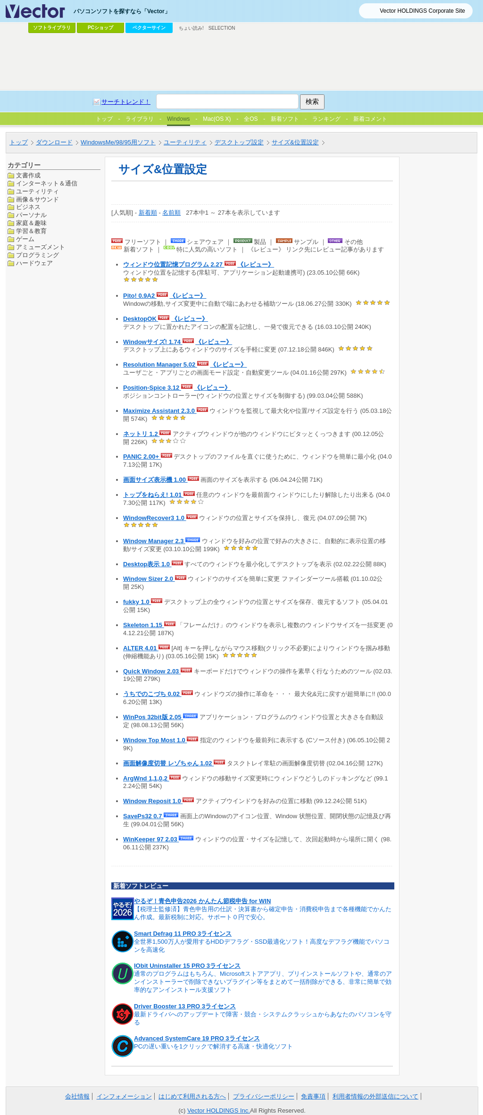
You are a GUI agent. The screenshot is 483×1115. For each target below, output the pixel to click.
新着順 (148, 212)
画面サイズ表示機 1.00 (155, 479)
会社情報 (77, 1096)
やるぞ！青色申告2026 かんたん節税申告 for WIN (202, 901)
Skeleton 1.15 (143, 625)
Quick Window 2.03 (152, 671)
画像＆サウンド (37, 199)
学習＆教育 (31, 231)
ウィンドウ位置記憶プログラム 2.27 (174, 264)
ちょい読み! (191, 28)
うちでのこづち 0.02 (152, 693)
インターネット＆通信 (46, 183)
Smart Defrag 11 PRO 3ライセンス (183, 933)
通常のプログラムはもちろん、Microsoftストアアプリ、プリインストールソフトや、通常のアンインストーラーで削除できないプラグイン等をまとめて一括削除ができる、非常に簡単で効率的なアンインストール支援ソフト (263, 981)
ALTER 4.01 (140, 648)
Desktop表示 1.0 (147, 564)
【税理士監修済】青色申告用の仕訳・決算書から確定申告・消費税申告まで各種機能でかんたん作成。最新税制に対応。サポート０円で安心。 (262, 913)
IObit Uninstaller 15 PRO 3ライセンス (187, 965)
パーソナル (31, 214)
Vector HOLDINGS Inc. (218, 1110)
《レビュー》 (255, 264)
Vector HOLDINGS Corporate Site (422, 11)
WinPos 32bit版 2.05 (153, 717)
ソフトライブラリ (52, 27)
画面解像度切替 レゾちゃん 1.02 (168, 763)
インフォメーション (124, 1096)
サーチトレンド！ (125, 101)
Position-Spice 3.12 (152, 387)
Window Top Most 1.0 (155, 740)
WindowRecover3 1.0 (154, 517)
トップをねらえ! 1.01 (153, 494)
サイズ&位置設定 (295, 142)
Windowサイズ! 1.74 (153, 341)
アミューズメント (40, 247)
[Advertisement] (241, 62)
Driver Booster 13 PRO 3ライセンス (185, 1006)
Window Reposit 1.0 (153, 801)
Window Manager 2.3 (154, 541)
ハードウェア (34, 263)
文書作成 (28, 175)
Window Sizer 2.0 (149, 578)
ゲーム (25, 239)
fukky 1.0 (137, 601)
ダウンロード (54, 142)
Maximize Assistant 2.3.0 (160, 410)
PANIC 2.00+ (142, 456)
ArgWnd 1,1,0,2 (146, 778)
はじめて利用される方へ (192, 1096)
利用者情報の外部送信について (375, 1096)
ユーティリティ (185, 142)
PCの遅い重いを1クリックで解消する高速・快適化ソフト (213, 1046)
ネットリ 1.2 (141, 433)
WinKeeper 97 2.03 (151, 839)
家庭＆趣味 (31, 222)
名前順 (171, 212)
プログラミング (37, 255)
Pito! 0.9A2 (140, 295)
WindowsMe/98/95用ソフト (118, 142)
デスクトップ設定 (239, 142)
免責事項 (313, 1096)
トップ (18, 142)
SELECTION (221, 28)
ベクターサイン (149, 27)
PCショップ (100, 27)
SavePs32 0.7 (143, 816)
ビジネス (28, 206)
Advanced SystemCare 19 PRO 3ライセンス (197, 1038)
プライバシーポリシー (263, 1096)
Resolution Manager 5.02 (160, 364)
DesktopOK (140, 318)
